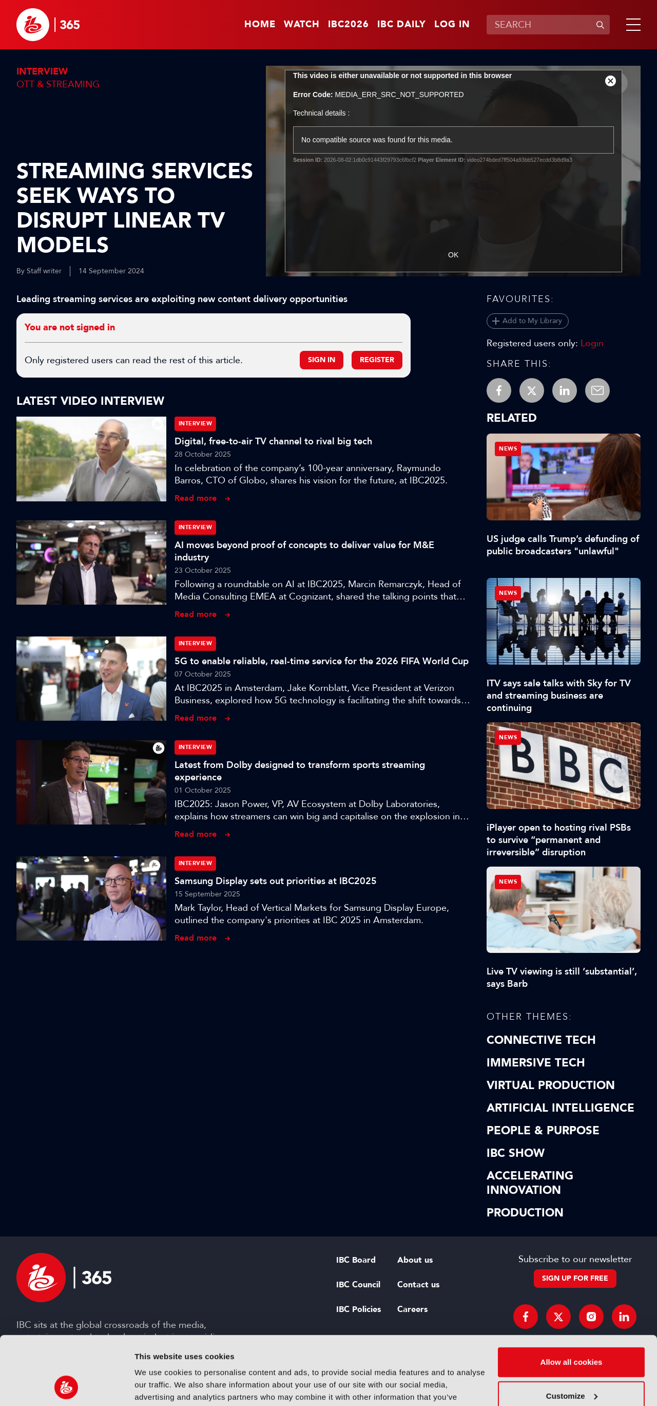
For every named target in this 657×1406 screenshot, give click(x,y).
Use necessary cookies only (571, 1365)
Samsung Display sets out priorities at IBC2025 (276, 881)
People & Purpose (543, 1130)
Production (525, 1213)
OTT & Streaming (58, 84)
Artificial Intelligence (560, 1108)
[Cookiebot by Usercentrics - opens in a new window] (66, 1386)
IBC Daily (401, 25)
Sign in (321, 360)
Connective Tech (541, 1040)
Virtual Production (551, 1085)
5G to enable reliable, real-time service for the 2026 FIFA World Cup (322, 661)
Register (377, 360)
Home (260, 25)
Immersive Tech (536, 1063)
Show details (158, 1385)
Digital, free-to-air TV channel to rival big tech (273, 441)
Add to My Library (532, 321)
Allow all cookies (571, 1297)
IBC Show (516, 1153)
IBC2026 (348, 25)
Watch (302, 25)
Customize (571, 1331)
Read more (196, 498)
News (508, 449)
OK (453, 255)
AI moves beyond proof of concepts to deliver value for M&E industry (304, 551)
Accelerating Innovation (530, 1183)
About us (415, 1260)
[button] (631, 24)
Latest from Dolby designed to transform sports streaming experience (300, 771)
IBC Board (356, 1260)
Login (592, 343)
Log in (452, 25)
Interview (42, 71)
